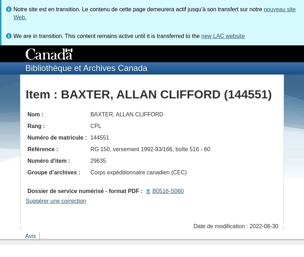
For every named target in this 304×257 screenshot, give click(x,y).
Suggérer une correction (56, 201)
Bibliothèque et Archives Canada (86, 68)
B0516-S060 (168, 191)
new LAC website (223, 36)
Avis (30, 236)
